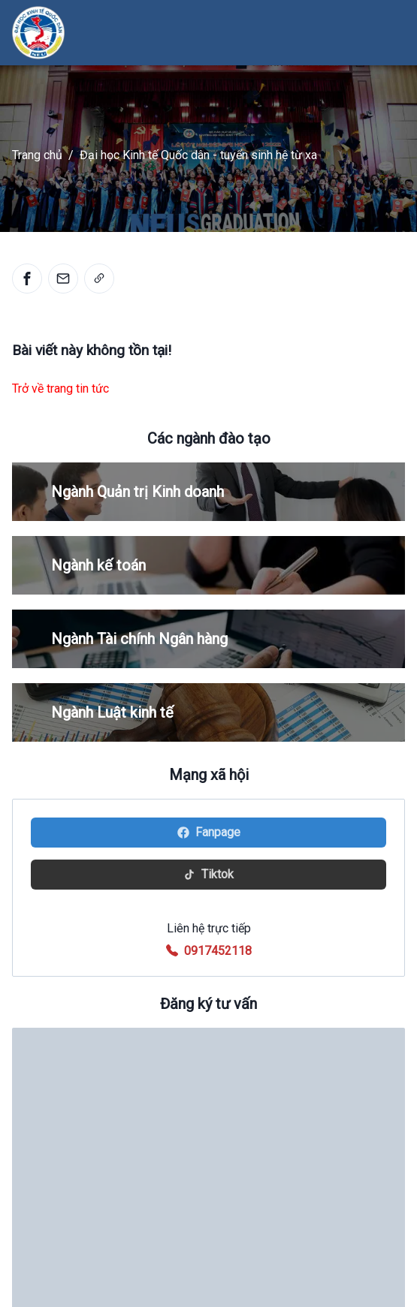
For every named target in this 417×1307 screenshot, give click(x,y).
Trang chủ (37, 155)
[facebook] (27, 279)
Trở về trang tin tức (60, 388)
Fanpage (208, 832)
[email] (63, 279)
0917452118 (218, 951)
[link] (99, 279)
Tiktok (208, 874)
